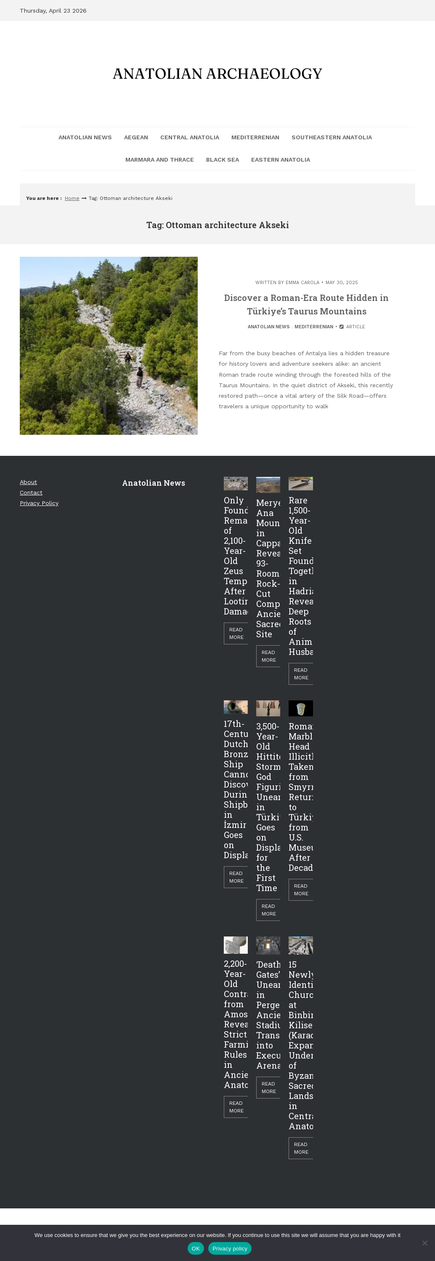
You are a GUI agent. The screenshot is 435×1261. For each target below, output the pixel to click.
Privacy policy (229, 1248)
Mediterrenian (255, 137)
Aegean (136, 137)
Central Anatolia (189, 137)
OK (196, 1248)
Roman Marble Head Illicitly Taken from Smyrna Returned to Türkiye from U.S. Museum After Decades (301, 797)
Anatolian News (85, 137)
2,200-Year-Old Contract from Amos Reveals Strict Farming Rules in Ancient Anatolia (236, 1024)
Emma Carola (302, 282)
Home (72, 198)
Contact (31, 492)
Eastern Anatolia (280, 159)
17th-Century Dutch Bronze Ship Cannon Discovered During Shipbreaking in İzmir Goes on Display (236, 789)
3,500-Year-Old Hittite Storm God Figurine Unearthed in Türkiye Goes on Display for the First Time (268, 807)
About (28, 482)
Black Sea (222, 159)
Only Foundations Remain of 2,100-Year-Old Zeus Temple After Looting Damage (236, 555)
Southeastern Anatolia (332, 137)
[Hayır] (424, 1243)
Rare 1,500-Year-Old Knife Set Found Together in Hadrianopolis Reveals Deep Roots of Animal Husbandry (301, 576)
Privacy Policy (39, 503)
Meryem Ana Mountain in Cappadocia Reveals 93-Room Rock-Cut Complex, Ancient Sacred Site (268, 568)
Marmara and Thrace (159, 159)
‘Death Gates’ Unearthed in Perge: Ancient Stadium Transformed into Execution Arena (268, 1014)
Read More (236, 633)
